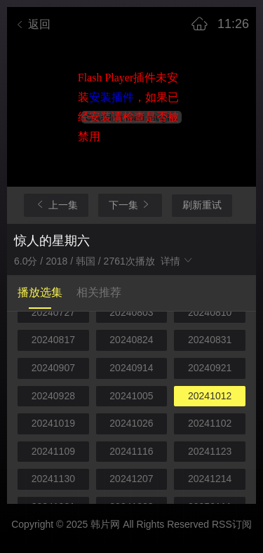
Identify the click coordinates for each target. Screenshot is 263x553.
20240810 (209, 312)
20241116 (131, 451)
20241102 (209, 423)
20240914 (131, 367)
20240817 (53, 339)
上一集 (56, 205)
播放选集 (40, 292)
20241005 (131, 395)
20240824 (131, 339)
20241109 (53, 451)
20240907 (53, 367)
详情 (177, 261)
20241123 (209, 451)
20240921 (209, 367)
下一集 (130, 205)
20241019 (53, 423)
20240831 (209, 339)
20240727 (53, 312)
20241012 (209, 395)
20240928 (53, 395)
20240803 (131, 312)
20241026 (131, 423)
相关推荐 (98, 292)
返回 (32, 24)
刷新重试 (202, 205)
